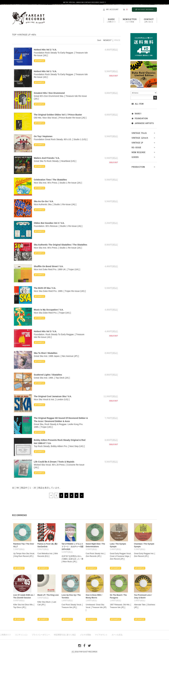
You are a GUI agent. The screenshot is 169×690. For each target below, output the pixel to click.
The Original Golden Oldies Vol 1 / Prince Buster (58, 114)
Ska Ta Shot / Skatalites (45, 353)
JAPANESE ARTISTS (143, 123)
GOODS (135, 157)
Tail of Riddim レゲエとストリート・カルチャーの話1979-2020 (72, 546)
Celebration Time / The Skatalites (50, 179)
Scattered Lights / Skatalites (48, 375)
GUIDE (111, 20)
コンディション (21, 635)
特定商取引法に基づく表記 (65, 635)
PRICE (117, 40)
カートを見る (117, 635)
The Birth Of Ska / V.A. (45, 288)
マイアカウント (101, 635)
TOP (14, 34)
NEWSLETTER (130, 20)
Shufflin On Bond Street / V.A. (48, 266)
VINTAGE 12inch (140, 138)
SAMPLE (39, 61)
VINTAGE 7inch (139, 133)
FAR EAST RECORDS (144, 9)
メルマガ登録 (85, 635)
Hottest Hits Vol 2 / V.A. (45, 49)
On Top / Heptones (43, 136)
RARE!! (136, 113)
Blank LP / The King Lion (48, 595)
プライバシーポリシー (41, 635)
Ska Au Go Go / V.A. (44, 201)
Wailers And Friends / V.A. (47, 158)
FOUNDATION (140, 118)
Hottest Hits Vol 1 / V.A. (45, 71)
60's (34, 34)
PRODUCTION (138, 167)
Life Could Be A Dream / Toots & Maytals (54, 462)
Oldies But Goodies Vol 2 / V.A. (49, 223)
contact (149, 20)
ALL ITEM (137, 104)
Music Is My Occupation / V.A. (49, 310)
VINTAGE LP (137, 142)
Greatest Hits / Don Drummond (49, 93)
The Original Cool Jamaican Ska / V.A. (53, 396)
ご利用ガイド (5, 635)
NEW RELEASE (138, 152)
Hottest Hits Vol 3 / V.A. (45, 331)
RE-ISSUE (136, 147)
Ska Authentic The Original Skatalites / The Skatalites (60, 244)
